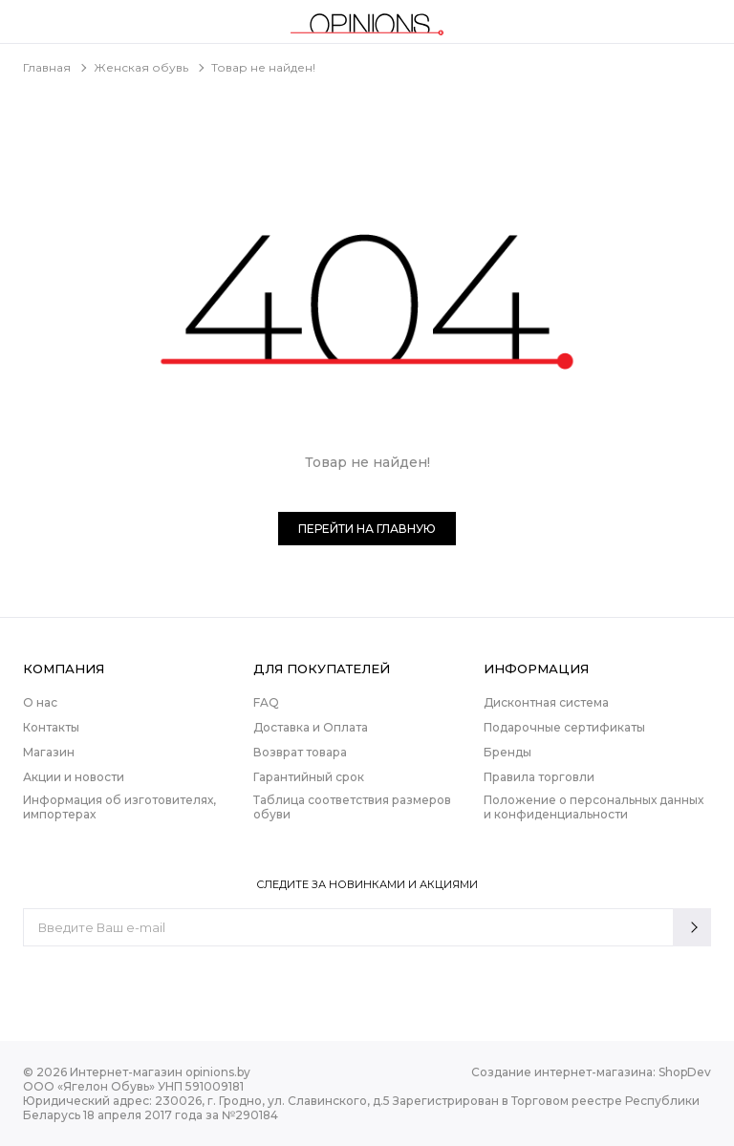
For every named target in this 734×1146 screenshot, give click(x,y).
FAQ (266, 702)
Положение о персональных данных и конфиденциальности (593, 807)
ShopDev (684, 1072)
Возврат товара (300, 752)
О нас (40, 702)
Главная (47, 67)
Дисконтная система (546, 702)
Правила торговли (539, 777)
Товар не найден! (263, 67)
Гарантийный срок (308, 777)
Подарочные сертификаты (564, 727)
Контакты (51, 727)
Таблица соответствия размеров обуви (352, 807)
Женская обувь (141, 67)
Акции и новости (73, 777)
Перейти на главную (367, 528)
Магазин (49, 752)
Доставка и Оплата (310, 727)
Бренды (507, 752)
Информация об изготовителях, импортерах (119, 807)
